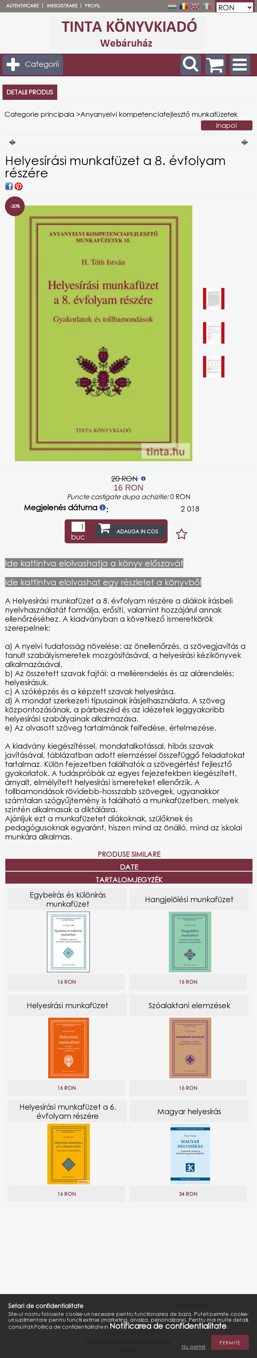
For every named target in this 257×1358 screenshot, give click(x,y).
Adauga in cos (137, 531)
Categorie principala (39, 114)
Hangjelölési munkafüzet (189, 899)
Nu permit (194, 1347)
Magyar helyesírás (189, 1111)
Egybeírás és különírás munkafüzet (68, 899)
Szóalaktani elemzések (189, 1005)
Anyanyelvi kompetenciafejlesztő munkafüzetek (159, 114)
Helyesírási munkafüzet (67, 1005)
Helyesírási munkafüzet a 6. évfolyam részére (67, 1111)
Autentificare (22, 5)
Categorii (42, 63)
